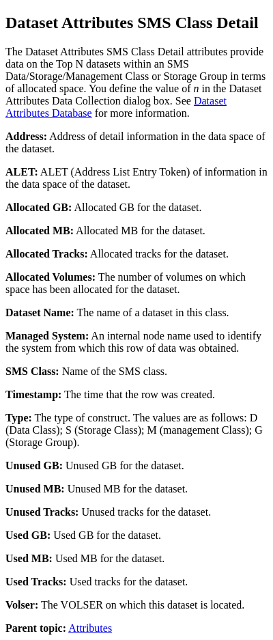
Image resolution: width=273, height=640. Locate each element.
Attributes (90, 628)
